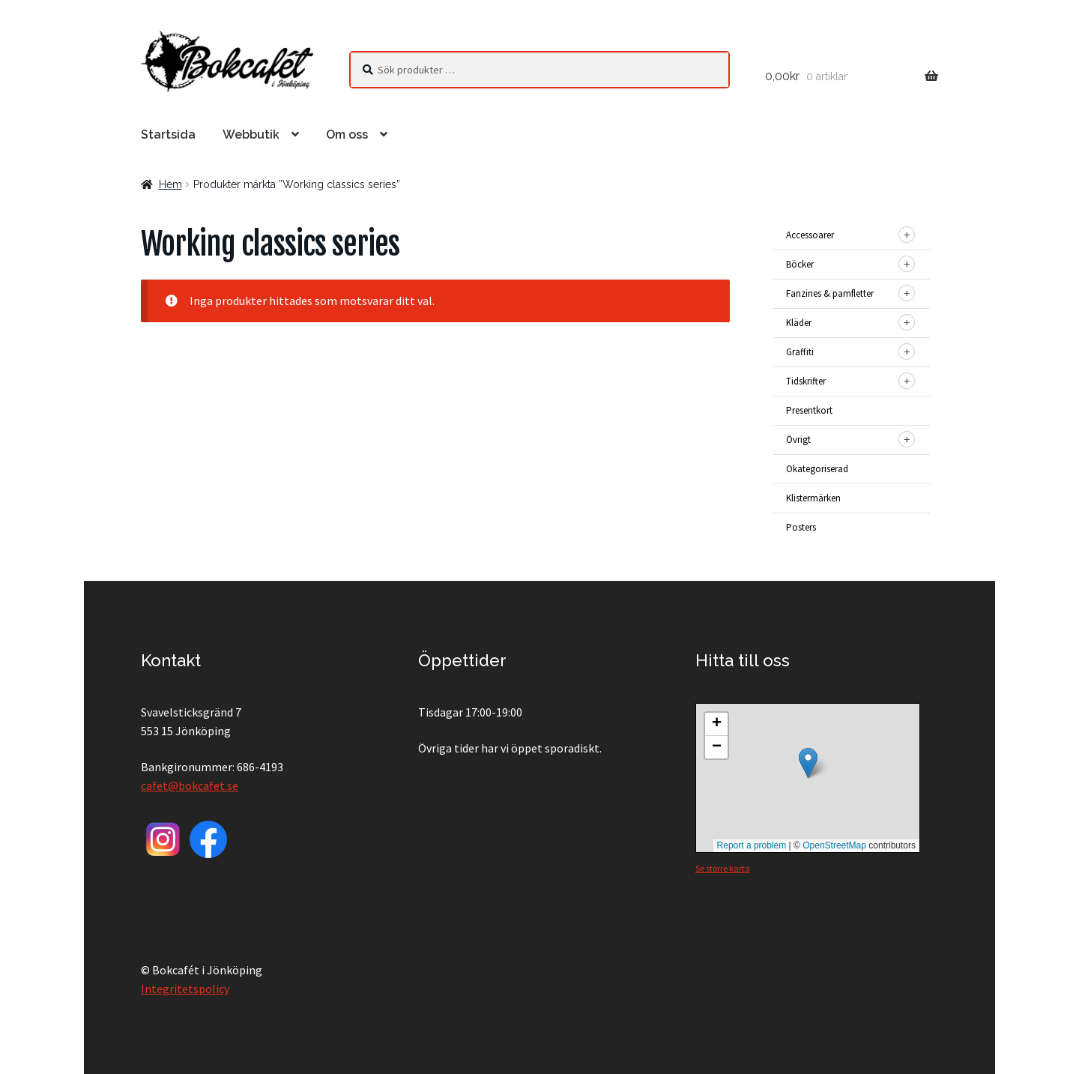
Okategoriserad (817, 468)
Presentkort (809, 410)
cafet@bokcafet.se (189, 785)
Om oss (347, 134)
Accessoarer (810, 235)
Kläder (798, 322)
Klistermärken (813, 498)
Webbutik (251, 134)
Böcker (800, 264)
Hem (170, 184)
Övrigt (798, 439)
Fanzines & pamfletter (830, 293)
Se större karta (722, 868)
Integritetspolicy (185, 988)
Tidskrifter (806, 381)
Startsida (168, 134)
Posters (801, 527)
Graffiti (800, 352)
